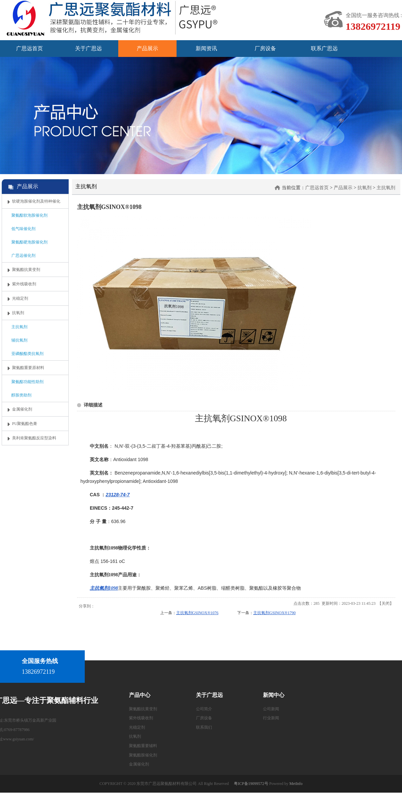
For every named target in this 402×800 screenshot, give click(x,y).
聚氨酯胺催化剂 (143, 755)
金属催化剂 (139, 764)
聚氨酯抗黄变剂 (143, 709)
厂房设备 (204, 718)
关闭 (386, 603)
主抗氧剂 (386, 187)
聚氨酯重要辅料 (143, 745)
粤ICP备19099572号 (251, 783)
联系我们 (204, 727)
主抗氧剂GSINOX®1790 (274, 612)
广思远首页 (317, 187)
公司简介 (204, 709)
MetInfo (296, 783)
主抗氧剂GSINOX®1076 (197, 612)
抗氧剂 (364, 187)
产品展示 (343, 187)
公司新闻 (271, 709)
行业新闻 (271, 718)
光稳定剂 (137, 727)
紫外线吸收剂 (141, 718)
